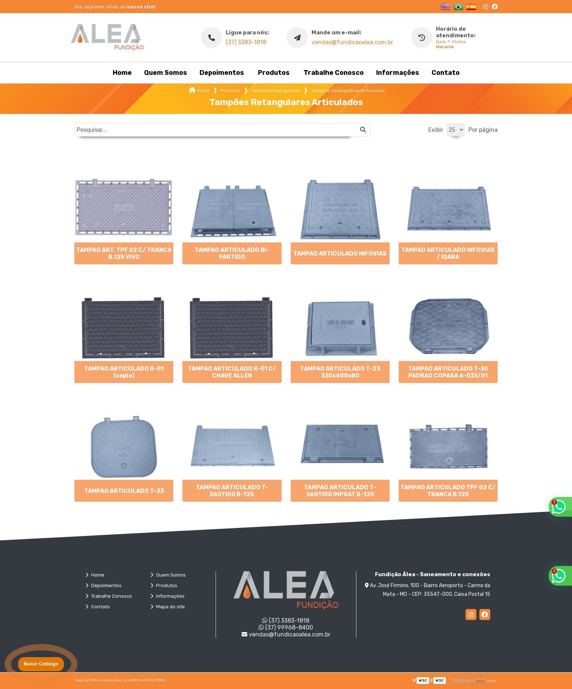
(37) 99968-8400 (286, 627)
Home (122, 73)
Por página (483, 129)
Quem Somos (165, 73)
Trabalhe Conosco (334, 73)
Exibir (435, 129)
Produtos (274, 73)
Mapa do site (167, 606)
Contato (446, 73)
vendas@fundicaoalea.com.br (352, 42)
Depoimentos (222, 73)
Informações (397, 73)
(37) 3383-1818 (246, 42)
